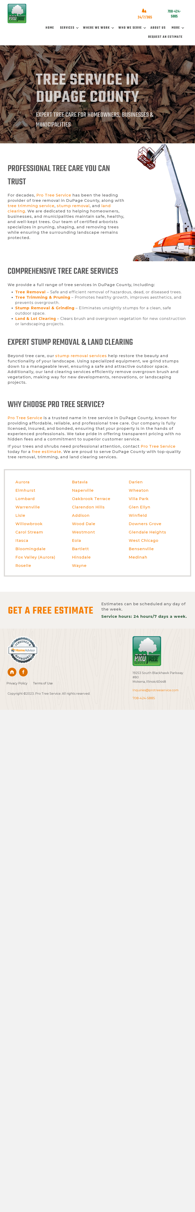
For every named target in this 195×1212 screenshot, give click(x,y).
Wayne (79, 565)
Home (50, 27)
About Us (158, 27)
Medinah (138, 557)
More (176, 27)
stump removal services (81, 356)
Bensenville (141, 549)
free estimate (46, 451)
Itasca (21, 540)
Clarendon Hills (88, 507)
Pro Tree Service (53, 195)
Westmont (83, 532)
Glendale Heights (147, 532)
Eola (76, 540)
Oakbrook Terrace (91, 498)
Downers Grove (145, 524)
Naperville (83, 490)
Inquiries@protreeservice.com (155, 690)
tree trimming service (31, 206)
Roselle (23, 565)
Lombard (25, 498)
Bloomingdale (30, 549)
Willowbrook (29, 524)
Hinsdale (81, 557)
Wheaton (139, 490)
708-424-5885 (144, 698)
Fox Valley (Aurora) (35, 557)
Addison (81, 515)
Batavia (80, 482)
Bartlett (80, 549)
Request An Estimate (165, 37)
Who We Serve (130, 27)
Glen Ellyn (139, 507)
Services (67, 27)
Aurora (22, 482)
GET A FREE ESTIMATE (51, 611)
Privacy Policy (16, 683)
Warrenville (27, 507)
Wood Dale (83, 524)
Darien (136, 482)
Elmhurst (25, 490)
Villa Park (139, 498)
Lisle (20, 515)
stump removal (73, 206)
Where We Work (96, 27)
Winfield (138, 515)
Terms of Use (43, 683)
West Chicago (143, 540)
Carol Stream (29, 532)
